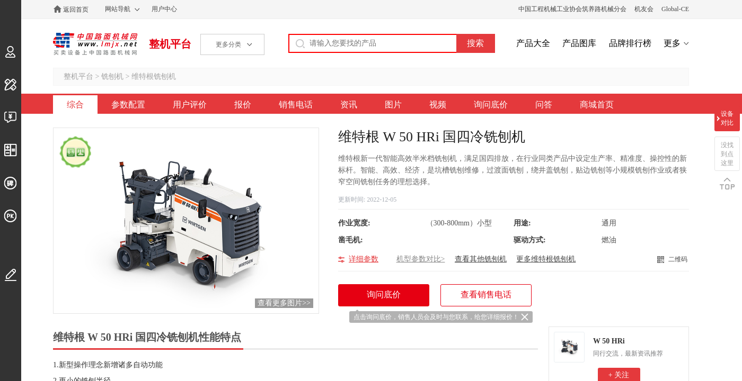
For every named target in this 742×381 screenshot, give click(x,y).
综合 (75, 104)
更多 (672, 43)
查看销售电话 (486, 294)
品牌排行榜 (630, 43)
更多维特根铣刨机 (546, 259)
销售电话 (296, 104)
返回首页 (76, 9)
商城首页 (597, 104)
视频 (437, 104)
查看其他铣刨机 (481, 259)
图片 (393, 104)
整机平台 (170, 44)
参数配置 (128, 104)
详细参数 (363, 259)
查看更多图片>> (284, 303)
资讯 (348, 104)
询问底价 (491, 104)
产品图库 (579, 43)
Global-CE (675, 9)
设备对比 (727, 118)
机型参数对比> (420, 259)
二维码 (677, 259)
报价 (242, 104)
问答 (543, 104)
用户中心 (164, 9)
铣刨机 (112, 76)
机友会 (643, 9)
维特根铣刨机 (153, 76)
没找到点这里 (727, 154)
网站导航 (117, 9)
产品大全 (533, 43)
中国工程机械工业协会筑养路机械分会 (572, 9)
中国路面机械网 (95, 44)
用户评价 (190, 104)
